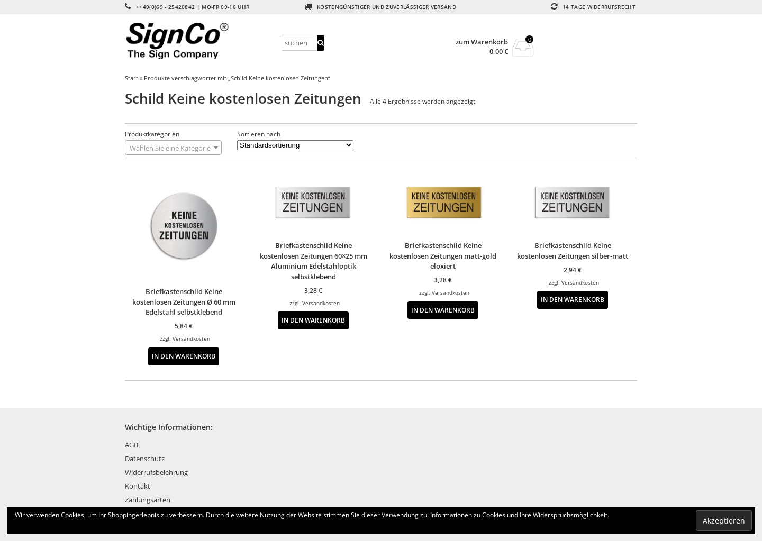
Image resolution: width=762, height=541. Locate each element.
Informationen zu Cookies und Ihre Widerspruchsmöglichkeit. (519, 514)
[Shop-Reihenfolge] (295, 145)
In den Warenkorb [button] (183, 356)
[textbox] (173, 148)
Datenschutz (145, 458)
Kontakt (137, 486)
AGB (131, 445)
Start (131, 78)
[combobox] (173, 147)
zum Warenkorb (482, 42)
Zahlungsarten (147, 500)
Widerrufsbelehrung (156, 472)
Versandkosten (191, 338)
